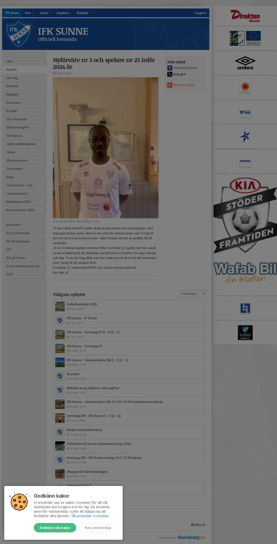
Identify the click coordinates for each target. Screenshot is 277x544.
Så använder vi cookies (90, 516)
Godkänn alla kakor (55, 528)
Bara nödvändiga (98, 528)
